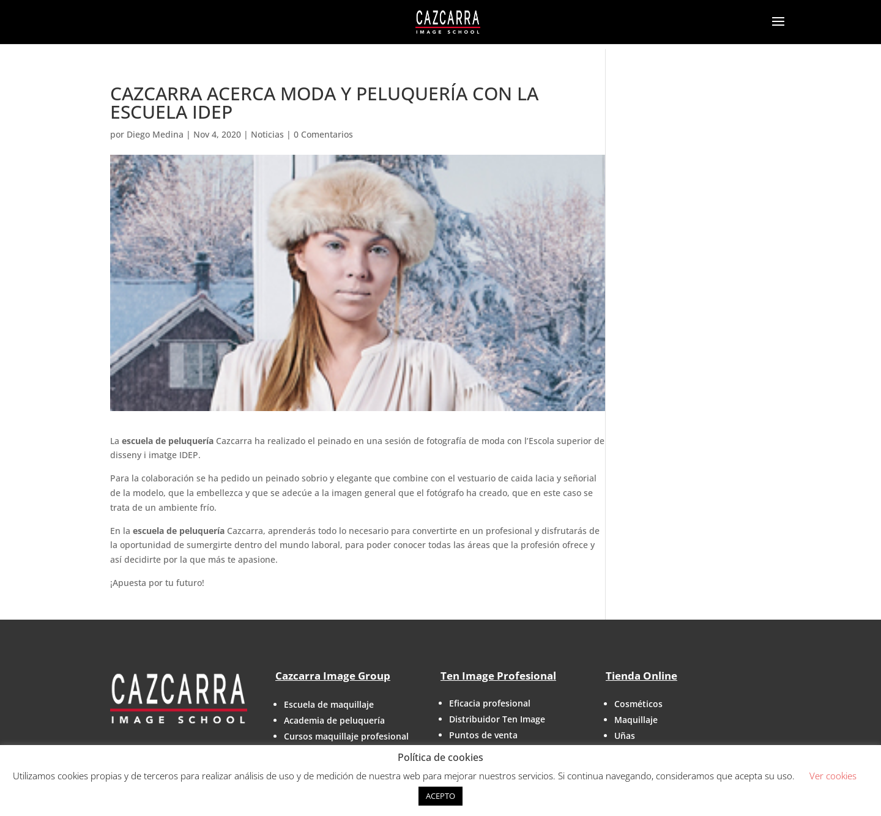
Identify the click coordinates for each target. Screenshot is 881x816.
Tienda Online (641, 676)
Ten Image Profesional (498, 676)
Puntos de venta (483, 735)
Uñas (624, 735)
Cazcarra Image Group (332, 676)
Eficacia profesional (489, 703)
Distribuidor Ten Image (497, 719)
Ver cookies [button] (833, 776)
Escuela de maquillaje (329, 704)
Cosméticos (638, 704)
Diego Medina (155, 134)
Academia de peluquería (334, 720)
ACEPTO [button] (440, 795)
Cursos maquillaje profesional (346, 736)
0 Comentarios (323, 134)
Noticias (267, 134)
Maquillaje (636, 719)
